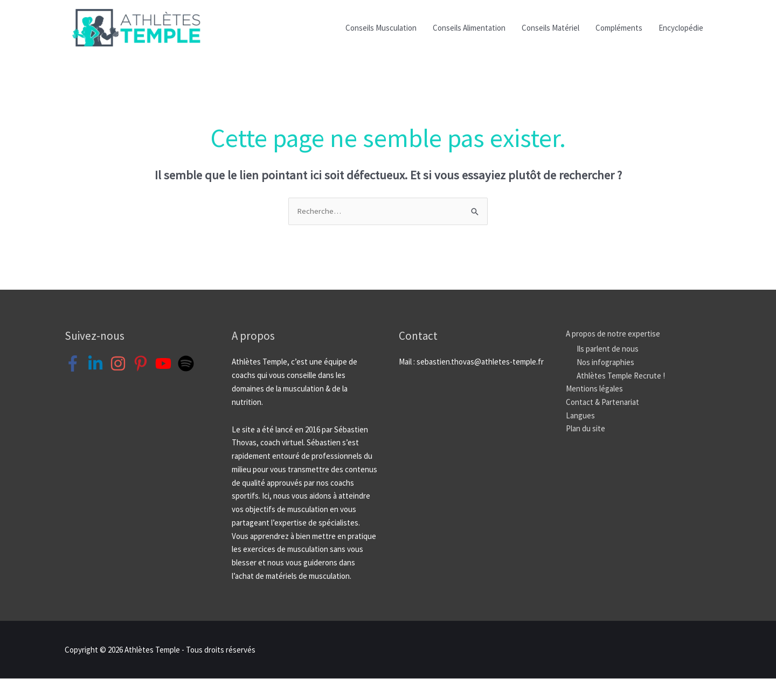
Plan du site (585, 429)
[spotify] (188, 364)
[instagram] (120, 364)
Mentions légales (594, 389)
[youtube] (165, 364)
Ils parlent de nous (608, 349)
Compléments (618, 28)
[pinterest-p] (143, 364)
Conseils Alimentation (469, 28)
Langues (580, 415)
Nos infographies (605, 362)
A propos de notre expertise (613, 333)
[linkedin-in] (97, 364)
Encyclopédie (681, 28)
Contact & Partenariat (602, 402)
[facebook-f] (75, 364)
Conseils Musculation (381, 28)
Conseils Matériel (550, 28)
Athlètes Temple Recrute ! (621, 375)
